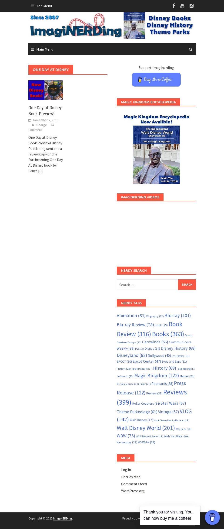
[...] (40, 170)
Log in (126, 469)
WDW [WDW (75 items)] (126, 436)
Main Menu (44, 49)
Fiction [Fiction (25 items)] (124, 368)
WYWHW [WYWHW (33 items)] (146, 442)
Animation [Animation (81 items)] (131, 315)
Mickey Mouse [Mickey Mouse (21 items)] (128, 384)
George (41, 125)
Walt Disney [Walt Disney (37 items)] (141, 420)
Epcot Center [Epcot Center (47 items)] (147, 361)
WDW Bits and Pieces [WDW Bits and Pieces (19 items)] (149, 436)
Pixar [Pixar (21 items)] (145, 384)
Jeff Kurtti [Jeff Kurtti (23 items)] (125, 376)
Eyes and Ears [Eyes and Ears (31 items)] (174, 361)
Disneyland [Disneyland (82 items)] (132, 355)
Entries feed (130, 476)
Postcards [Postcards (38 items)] (162, 383)
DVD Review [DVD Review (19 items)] (180, 356)
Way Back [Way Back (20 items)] (183, 429)
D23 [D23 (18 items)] (139, 348)
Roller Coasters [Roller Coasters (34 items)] (146, 403)
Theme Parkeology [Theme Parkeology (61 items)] (137, 411)
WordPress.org (133, 490)
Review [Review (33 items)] (154, 393)
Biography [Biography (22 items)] (155, 316)
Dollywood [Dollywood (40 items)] (159, 355)
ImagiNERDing (62, 518)
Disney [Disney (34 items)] (152, 348)
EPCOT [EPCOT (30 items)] (124, 361)
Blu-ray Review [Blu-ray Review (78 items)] (135, 324)
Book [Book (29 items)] (161, 325)
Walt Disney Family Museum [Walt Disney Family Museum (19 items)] (171, 420)
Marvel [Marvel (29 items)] (187, 376)
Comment (35, 130)
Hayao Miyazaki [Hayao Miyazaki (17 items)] (141, 368)
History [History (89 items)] (164, 368)
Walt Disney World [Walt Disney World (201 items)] (146, 428)
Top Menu (44, 5)
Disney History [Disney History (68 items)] (178, 348)
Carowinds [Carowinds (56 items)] (155, 342)
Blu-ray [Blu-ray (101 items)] (177, 315)
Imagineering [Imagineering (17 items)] (186, 368)
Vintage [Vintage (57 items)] (168, 411)
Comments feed (134, 483)
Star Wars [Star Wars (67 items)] (173, 403)
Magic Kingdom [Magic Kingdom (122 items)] (156, 375)
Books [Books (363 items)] (168, 334)
